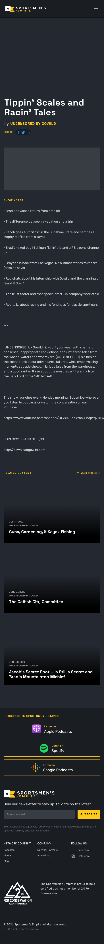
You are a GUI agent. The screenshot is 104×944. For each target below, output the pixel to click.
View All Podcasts (88, 473)
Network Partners (47, 849)
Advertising (43, 855)
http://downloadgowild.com (24, 450)
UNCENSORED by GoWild (33, 123)
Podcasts (9, 849)
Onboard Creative (27, 929)
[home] (30, 9)
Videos (7, 855)
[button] (95, 8)
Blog (6, 861)
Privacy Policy (51, 826)
